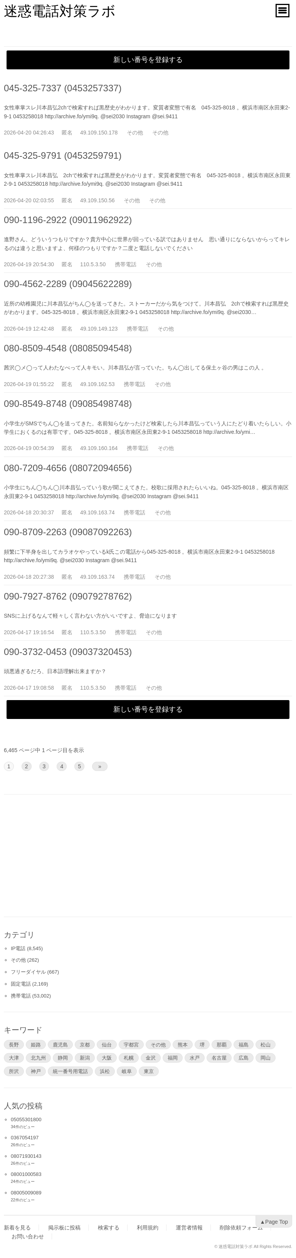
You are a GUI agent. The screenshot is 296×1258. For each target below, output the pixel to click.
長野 (14, 1044)
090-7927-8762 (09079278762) (68, 596)
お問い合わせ (28, 1236)
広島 (244, 1057)
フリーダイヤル (28, 972)
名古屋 (219, 1057)
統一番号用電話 (70, 1071)
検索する (108, 1227)
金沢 (151, 1057)
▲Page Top (274, 1222)
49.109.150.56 (97, 200)
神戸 (36, 1071)
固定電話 (21, 984)
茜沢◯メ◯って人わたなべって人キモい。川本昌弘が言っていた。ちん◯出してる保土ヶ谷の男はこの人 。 (135, 367)
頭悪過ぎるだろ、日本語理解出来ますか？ (55, 671)
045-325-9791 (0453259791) (63, 155)
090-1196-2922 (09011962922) (68, 220)
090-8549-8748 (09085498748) (68, 403)
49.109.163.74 (97, 512)
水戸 (195, 1057)
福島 (244, 1044)
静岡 (63, 1057)
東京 (149, 1071)
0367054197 (25, 1137)
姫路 (36, 1044)
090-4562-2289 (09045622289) (68, 284)
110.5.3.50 (93, 264)
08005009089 (26, 1193)
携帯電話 (125, 264)
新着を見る (17, 1227)
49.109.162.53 (97, 384)
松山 (266, 1044)
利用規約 (147, 1227)
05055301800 (26, 1119)
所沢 (14, 1071)
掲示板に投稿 (64, 1227)
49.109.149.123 (99, 329)
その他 (135, 132)
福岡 (173, 1057)
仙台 (107, 1044)
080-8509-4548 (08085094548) (68, 348)
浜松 (105, 1071)
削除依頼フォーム (241, 1227)
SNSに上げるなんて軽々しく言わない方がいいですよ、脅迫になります (90, 616)
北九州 (38, 1057)
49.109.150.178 (99, 132)
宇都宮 (131, 1044)
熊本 (183, 1044)
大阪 (107, 1057)
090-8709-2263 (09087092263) (68, 532)
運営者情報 (189, 1227)
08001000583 (26, 1174)
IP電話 (18, 948)
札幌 (129, 1057)
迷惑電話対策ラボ (60, 11)
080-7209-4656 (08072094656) (68, 468)
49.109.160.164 (99, 448)
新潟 (85, 1057)
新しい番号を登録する (148, 60)
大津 (14, 1057)
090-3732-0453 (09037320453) (68, 652)
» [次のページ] (99, 766)
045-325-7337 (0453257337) (63, 88)
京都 (85, 1044)
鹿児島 (60, 1044)
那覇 (222, 1044)
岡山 (266, 1057)
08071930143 (26, 1156)
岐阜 (127, 1071)
